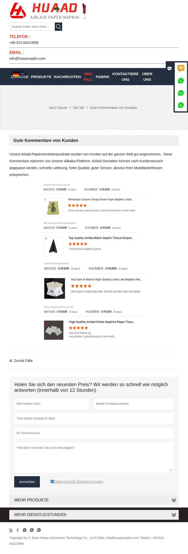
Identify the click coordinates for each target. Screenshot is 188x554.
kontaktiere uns (125, 76)
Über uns (147, 76)
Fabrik (102, 77)
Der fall (88, 76)
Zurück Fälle (21, 361)
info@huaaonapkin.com (27, 58)
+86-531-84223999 (23, 43)
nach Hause (58, 108)
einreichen (27, 482)
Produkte (41, 77)
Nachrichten (67, 77)
